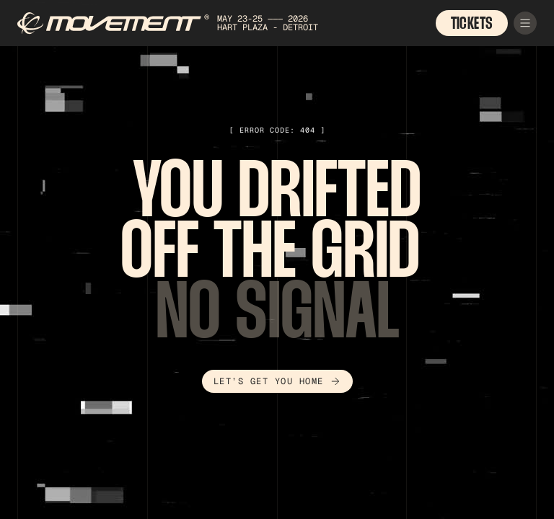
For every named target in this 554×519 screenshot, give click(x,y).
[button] (525, 23)
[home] (190, 23)
